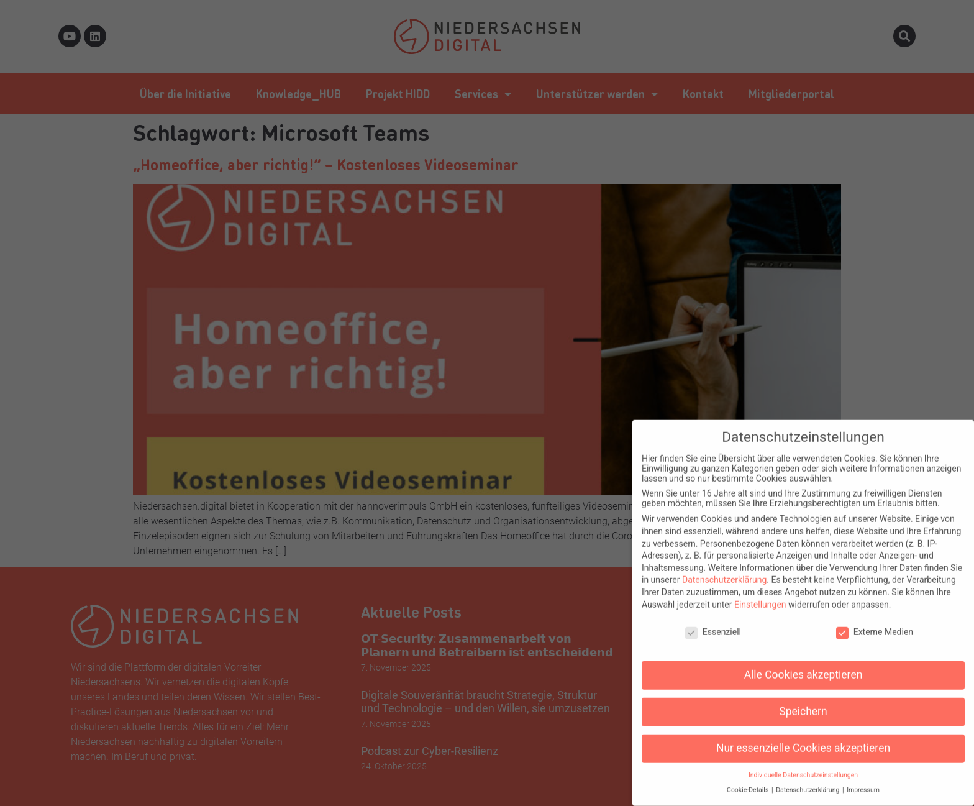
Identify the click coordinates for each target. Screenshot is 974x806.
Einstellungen (760, 593)
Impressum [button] (863, 779)
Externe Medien (874, 621)
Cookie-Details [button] (748, 779)
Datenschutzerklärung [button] (808, 779)
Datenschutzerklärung (724, 569)
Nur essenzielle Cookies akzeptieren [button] (803, 737)
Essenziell (713, 621)
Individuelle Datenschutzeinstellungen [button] (803, 764)
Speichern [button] (803, 700)
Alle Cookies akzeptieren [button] (803, 663)
